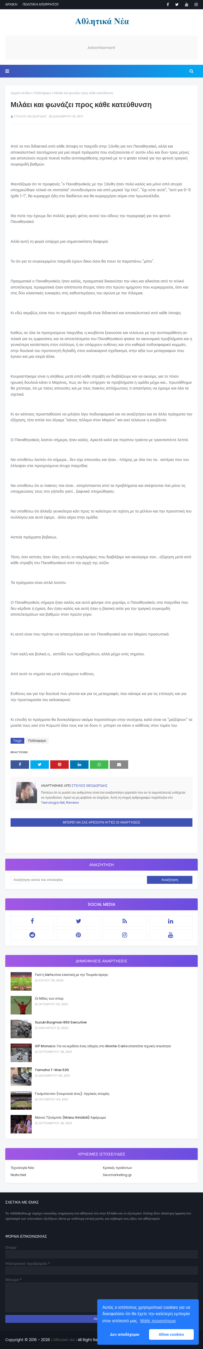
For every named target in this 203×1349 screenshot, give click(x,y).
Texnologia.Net (53, 802)
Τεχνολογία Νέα (22, 1167)
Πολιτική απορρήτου (40, 4)
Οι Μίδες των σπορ (49, 998)
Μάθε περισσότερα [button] (158, 1321)
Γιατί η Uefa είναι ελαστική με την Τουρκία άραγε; (72, 974)
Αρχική (11, 4)
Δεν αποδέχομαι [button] (124, 1334)
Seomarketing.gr (117, 1174)
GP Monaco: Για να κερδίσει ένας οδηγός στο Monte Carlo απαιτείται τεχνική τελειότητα (103, 1046)
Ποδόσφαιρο (42, 93)
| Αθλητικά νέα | (63, 1339)
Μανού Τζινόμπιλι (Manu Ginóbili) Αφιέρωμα (70, 1117)
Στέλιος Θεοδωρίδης (30, 116)
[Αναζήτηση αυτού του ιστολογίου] (79, 880)
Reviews (72, 802)
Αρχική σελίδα (20, 93)
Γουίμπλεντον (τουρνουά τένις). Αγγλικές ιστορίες (72, 1093)
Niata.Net (18, 1174)
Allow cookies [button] (171, 1334)
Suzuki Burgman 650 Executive (61, 1022)
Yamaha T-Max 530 (52, 1069)
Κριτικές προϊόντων (117, 1167)
